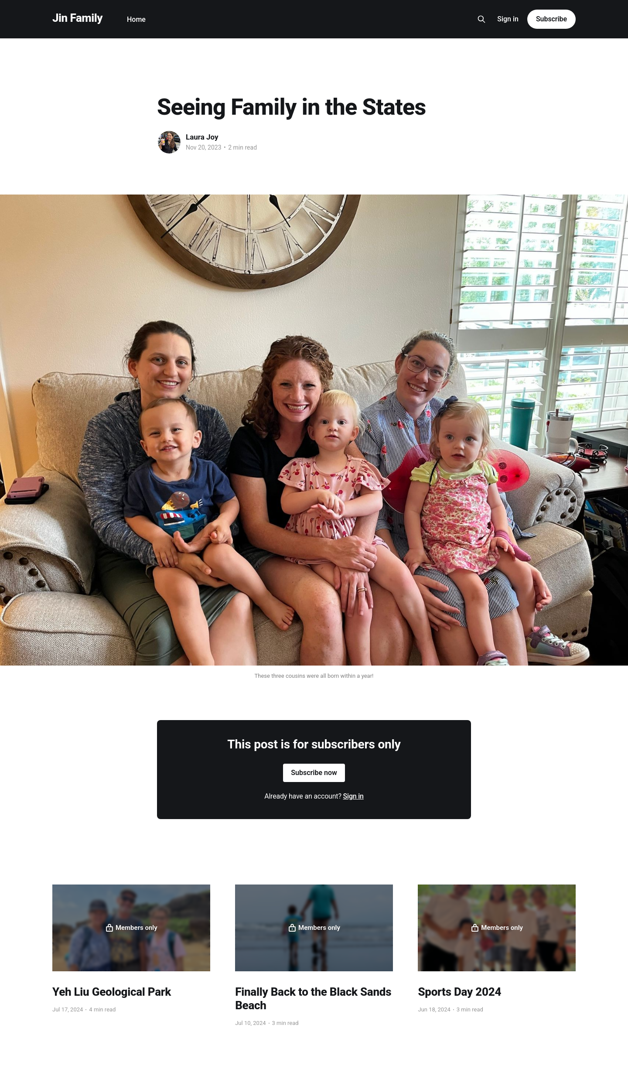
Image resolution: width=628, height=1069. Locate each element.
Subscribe (551, 19)
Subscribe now (314, 772)
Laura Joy (202, 137)
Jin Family (77, 18)
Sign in (508, 19)
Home (136, 19)
